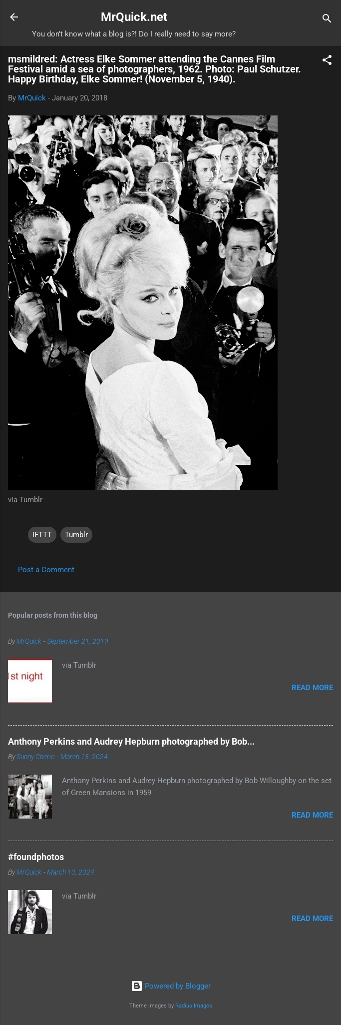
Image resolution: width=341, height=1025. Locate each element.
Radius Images (193, 1006)
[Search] (327, 20)
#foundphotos (36, 857)
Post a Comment (46, 569)
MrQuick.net (134, 17)
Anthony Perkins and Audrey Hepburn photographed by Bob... (131, 741)
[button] (327, 61)
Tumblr (76, 534)
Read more (312, 687)
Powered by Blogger (171, 986)
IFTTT (42, 534)
